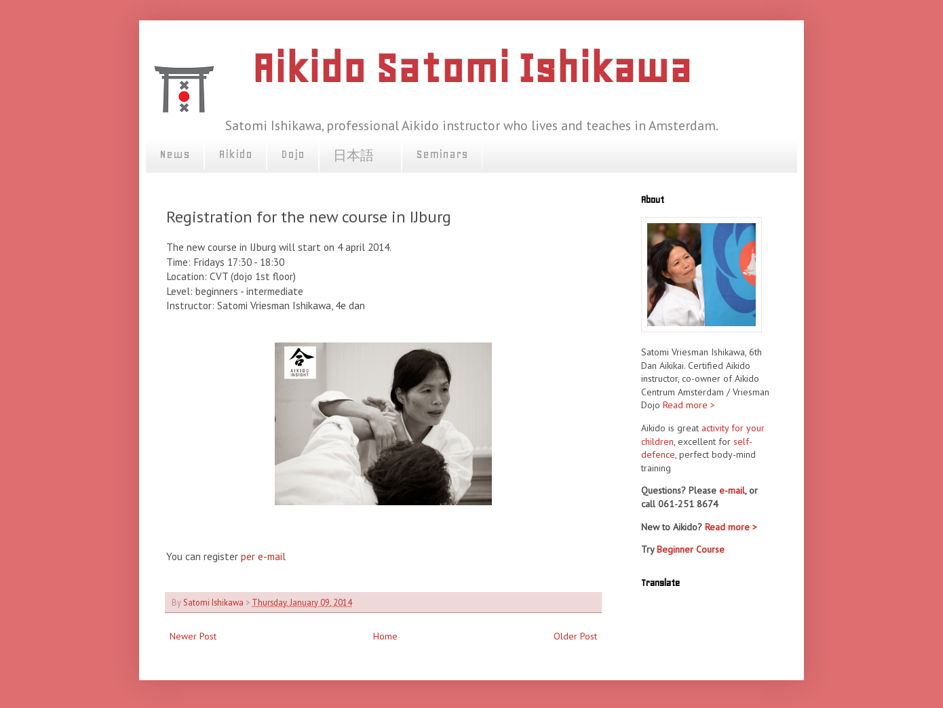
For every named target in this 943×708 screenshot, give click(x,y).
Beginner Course (691, 549)
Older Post (575, 636)
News (174, 154)
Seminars (442, 154)
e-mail (732, 490)
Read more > (689, 405)
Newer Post (193, 636)
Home (385, 636)
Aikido (235, 154)
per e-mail (262, 556)
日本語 (360, 156)
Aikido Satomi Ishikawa (471, 68)
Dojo (293, 154)
